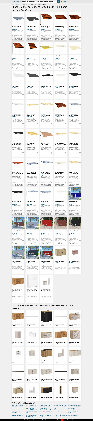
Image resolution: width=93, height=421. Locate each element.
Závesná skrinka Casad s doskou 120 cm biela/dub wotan (17, 290)
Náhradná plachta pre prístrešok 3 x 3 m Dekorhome (16, 411)
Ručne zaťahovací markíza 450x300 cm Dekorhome (16, 115)
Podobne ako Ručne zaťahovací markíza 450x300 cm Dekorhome (17, 126)
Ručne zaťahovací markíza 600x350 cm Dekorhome (31, 115)
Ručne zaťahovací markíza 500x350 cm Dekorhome (73, 115)
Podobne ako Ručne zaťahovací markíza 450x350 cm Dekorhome (60, 97)
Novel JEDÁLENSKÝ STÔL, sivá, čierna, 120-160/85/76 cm (60, 407)
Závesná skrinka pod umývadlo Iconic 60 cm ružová (74, 261)
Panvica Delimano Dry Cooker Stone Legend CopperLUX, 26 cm (31, 407)
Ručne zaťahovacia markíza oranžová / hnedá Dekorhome (45, 28)
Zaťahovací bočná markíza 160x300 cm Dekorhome (45, 232)
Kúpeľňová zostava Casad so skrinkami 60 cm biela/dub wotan (46, 290)
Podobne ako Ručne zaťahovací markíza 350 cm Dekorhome (17, 97)
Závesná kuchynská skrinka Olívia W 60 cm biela (32, 290)
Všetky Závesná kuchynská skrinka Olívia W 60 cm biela (32, 301)
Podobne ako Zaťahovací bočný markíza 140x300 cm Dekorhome (74, 214)
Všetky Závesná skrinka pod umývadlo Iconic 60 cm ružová (74, 272)
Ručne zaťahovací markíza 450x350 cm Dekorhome (59, 86)
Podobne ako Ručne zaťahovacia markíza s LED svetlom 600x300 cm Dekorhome (60, 68)
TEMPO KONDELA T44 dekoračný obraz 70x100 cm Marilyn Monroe (46, 407)
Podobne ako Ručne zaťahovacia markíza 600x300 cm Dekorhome (17, 39)
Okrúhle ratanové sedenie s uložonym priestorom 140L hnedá (18, 415)
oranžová (17, 4)
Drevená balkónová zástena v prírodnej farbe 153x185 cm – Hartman (74, 407)
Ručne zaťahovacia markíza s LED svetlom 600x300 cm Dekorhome (60, 57)
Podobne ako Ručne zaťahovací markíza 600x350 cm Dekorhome (32, 126)
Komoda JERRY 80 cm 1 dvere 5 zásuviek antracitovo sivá (32, 411)
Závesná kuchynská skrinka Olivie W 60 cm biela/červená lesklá (60, 415)
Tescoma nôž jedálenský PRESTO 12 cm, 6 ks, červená (73, 411)
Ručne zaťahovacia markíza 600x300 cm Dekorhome (16, 28)
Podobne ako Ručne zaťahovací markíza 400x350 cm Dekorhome (46, 126)
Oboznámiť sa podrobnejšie (68, 419)
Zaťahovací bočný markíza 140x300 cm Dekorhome (73, 203)
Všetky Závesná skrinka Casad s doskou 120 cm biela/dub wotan (17, 301)
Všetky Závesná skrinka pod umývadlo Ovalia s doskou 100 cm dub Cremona (60, 273)
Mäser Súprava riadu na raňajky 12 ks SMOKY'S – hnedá (45, 415)
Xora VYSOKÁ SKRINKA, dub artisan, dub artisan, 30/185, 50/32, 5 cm (31, 415)
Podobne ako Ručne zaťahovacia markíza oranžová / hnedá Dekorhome (46, 39)
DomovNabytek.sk (17, 1)
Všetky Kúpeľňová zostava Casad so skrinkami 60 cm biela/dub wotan (46, 301)
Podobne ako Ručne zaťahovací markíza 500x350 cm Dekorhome (74, 126)
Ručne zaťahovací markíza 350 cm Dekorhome (16, 86)
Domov (13, 4)
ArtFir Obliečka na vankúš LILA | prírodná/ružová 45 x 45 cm (74, 415)
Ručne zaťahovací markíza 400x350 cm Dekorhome (45, 115)
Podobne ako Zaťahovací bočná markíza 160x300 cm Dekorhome (46, 243)
